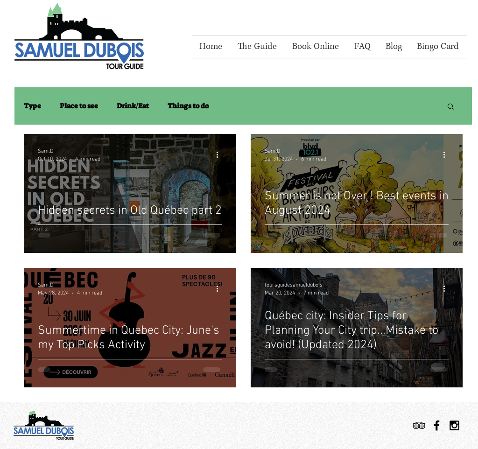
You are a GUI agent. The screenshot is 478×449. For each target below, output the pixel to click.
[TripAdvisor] (419, 425)
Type (32, 106)
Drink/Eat (133, 106)
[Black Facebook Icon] (436, 425)
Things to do (188, 106)
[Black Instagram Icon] (454, 425)
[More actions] (220, 154)
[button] (450, 107)
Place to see (79, 106)
